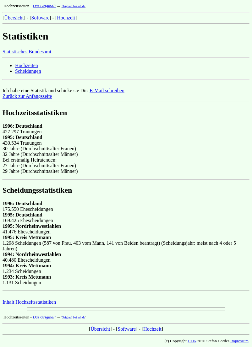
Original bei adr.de (73, 6)
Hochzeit (66, 17)
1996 (192, 341)
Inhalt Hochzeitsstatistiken (29, 302)
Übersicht (14, 17)
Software (40, 17)
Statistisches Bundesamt (27, 51)
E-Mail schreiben (107, 90)
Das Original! (44, 5)
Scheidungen (28, 71)
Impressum (239, 341)
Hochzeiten (26, 65)
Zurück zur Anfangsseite (27, 96)
